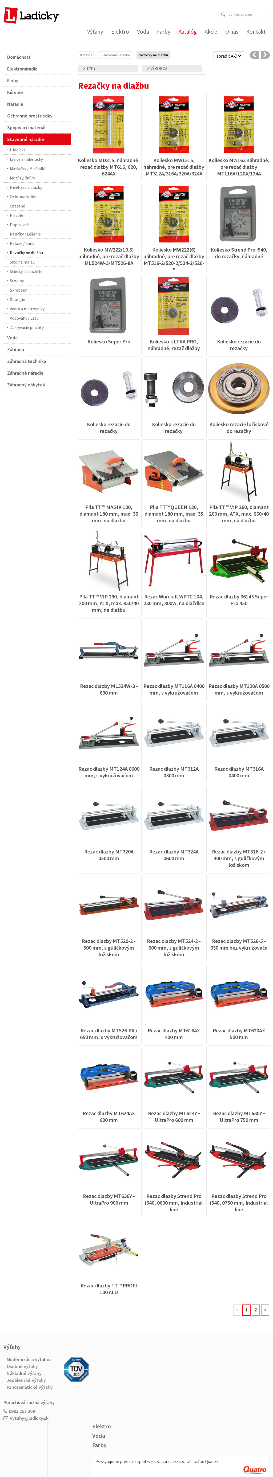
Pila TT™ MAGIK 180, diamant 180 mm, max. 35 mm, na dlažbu (109, 514)
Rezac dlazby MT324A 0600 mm (174, 854)
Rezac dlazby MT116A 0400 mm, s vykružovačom (174, 689)
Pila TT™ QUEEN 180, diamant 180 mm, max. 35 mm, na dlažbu (174, 514)
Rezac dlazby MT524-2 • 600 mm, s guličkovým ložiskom (174, 948)
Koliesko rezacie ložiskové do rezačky (239, 427)
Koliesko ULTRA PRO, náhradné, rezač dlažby (174, 344)
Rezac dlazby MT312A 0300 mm (174, 772)
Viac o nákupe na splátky (150, 1408)
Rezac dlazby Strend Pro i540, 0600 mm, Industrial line (174, 1203)
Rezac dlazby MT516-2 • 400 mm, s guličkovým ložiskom (239, 858)
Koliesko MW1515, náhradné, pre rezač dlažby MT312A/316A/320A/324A (174, 167)
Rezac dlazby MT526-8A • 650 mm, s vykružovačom (109, 1033)
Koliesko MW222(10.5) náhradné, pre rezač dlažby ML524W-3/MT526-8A (109, 256)
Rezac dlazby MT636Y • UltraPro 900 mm (109, 1199)
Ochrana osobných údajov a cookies (172, 1456)
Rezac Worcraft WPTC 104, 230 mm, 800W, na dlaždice (173, 599)
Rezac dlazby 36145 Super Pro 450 (239, 599)
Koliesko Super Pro (108, 341)
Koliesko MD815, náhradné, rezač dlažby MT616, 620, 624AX (109, 167)
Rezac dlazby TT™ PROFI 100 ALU (109, 1288)
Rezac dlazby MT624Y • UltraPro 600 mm (174, 1116)
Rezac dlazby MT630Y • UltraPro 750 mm (239, 1116)
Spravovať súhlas (213, 1456)
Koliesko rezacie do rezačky (239, 344)
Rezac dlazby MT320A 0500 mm (109, 854)
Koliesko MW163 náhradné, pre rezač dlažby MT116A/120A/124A (239, 167)
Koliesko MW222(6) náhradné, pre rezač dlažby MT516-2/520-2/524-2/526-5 (174, 259)
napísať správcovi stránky (125, 1456)
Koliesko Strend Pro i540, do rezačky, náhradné (239, 253)
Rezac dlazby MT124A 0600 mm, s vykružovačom (109, 772)
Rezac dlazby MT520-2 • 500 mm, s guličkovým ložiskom (109, 948)
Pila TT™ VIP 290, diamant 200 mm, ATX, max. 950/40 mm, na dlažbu (109, 603)
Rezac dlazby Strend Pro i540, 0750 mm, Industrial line (239, 1203)
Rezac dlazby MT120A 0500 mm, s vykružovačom (239, 689)
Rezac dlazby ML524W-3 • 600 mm (109, 689)
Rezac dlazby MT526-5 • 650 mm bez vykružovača (238, 944)
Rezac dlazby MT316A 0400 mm (239, 772)
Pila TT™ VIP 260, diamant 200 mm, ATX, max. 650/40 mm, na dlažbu (239, 514)
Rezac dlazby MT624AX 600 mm (109, 1116)
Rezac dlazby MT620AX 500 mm (239, 1033)
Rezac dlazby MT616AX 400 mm (174, 1033)
